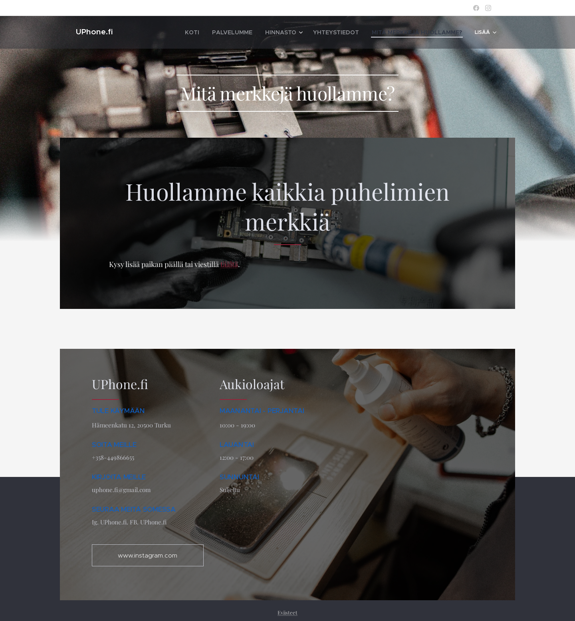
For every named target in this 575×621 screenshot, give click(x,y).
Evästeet (287, 612)
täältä (229, 264)
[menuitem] (183, 32)
